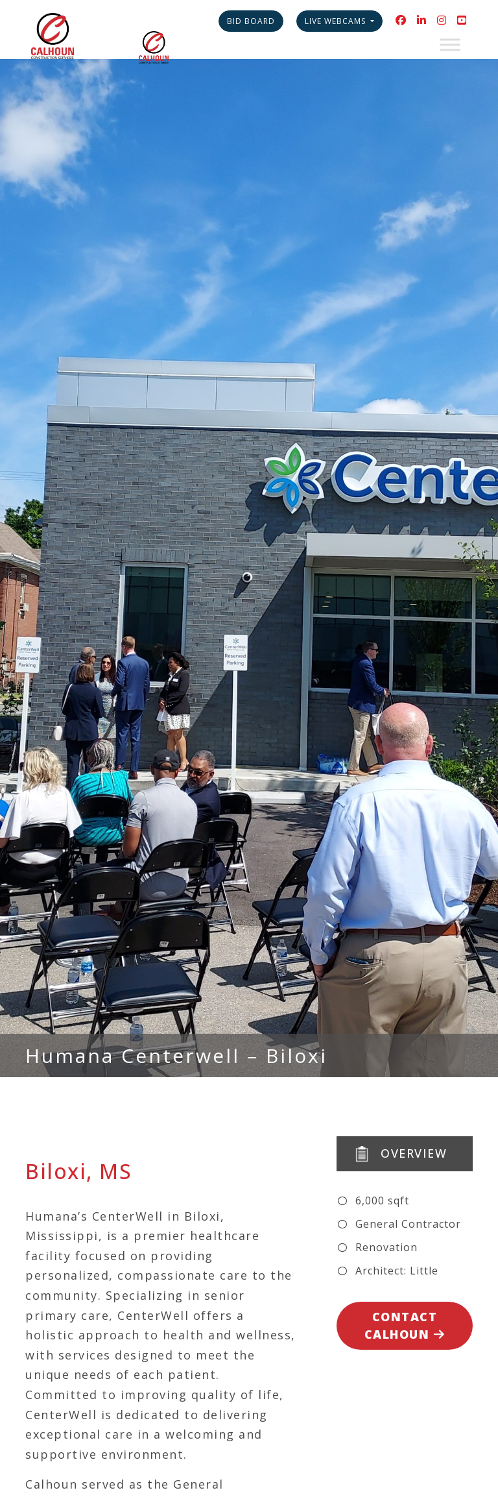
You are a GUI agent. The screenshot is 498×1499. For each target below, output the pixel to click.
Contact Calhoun (404, 1325)
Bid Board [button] (251, 21)
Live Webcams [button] (336, 21)
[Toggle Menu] (450, 44)
